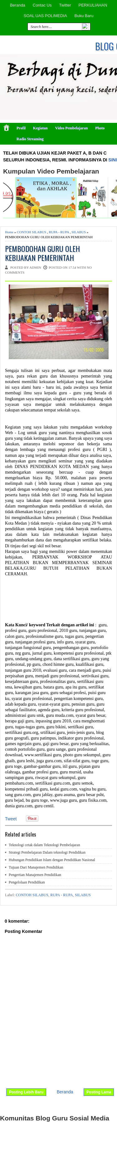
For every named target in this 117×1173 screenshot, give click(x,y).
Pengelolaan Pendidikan (27, 882)
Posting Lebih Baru (26, 1092)
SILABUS (78, 232)
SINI (112, 159)
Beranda (17, 5)
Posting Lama (98, 1092)
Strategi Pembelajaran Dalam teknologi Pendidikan (47, 852)
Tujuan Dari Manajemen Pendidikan (36, 867)
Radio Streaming (30, 139)
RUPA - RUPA (59, 232)
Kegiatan (40, 128)
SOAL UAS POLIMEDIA (45, 15)
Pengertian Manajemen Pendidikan (35, 875)
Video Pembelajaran (71, 128)
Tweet (11, 818)
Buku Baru (84, 15)
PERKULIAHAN (93, 5)
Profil (21, 128)
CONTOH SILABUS (31, 232)
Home (9, 232)
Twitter (65, 5)
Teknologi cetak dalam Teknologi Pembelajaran (44, 845)
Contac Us (42, 5)
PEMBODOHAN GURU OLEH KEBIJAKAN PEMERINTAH (42, 253)
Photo (100, 128)
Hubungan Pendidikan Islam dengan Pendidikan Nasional (52, 860)
